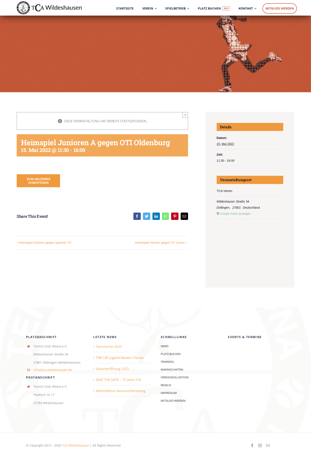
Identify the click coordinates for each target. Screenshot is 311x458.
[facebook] (252, 445)
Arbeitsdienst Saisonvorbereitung (120, 391)
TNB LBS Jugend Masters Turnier (120, 357)
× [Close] (186, 115)
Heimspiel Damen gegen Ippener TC (45, 242)
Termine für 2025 (109, 346)
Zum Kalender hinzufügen (38, 180)
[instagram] (260, 445)
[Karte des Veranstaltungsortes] (250, 242)
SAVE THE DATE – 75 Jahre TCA (118, 379)
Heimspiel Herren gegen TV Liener (160, 242)
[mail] (268, 445)
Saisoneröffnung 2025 (112, 368)
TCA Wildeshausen (75, 445)
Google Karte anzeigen (235, 213)
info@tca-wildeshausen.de (52, 370)
